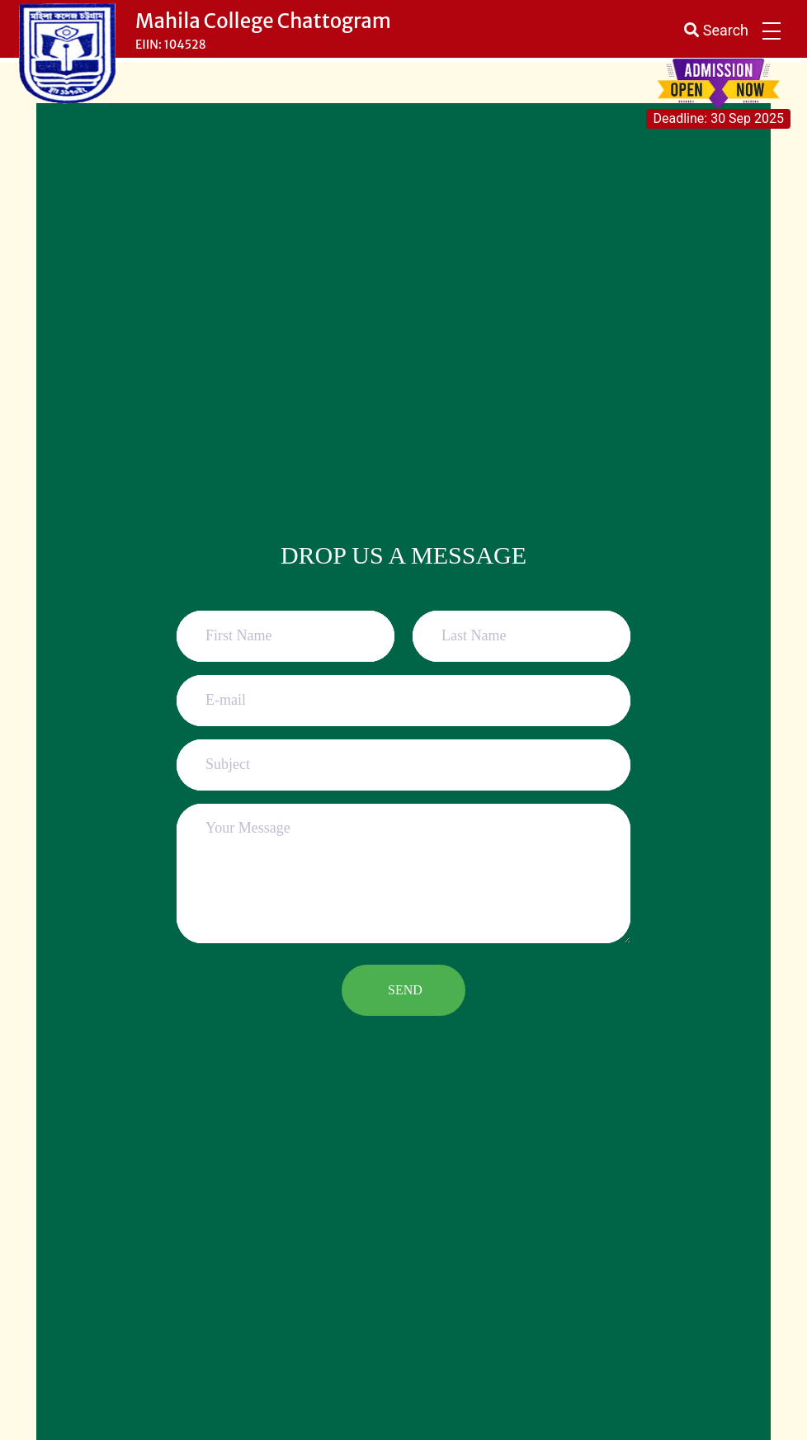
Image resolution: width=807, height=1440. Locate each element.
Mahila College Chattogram (263, 21)
